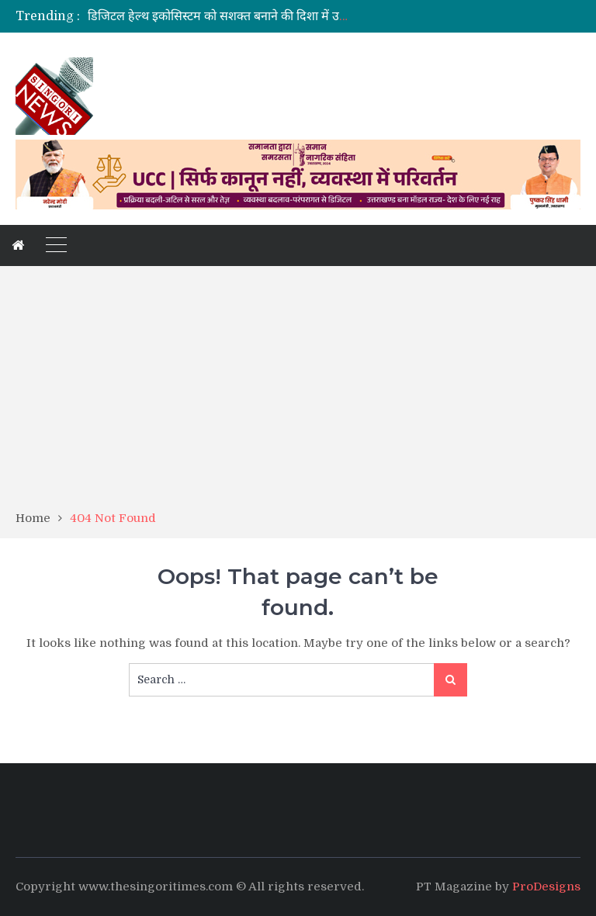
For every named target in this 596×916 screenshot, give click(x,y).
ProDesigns (546, 887)
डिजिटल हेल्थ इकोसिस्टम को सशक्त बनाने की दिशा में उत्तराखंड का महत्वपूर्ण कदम (274, 16)
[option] (221, 16)
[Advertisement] (298, 393)
